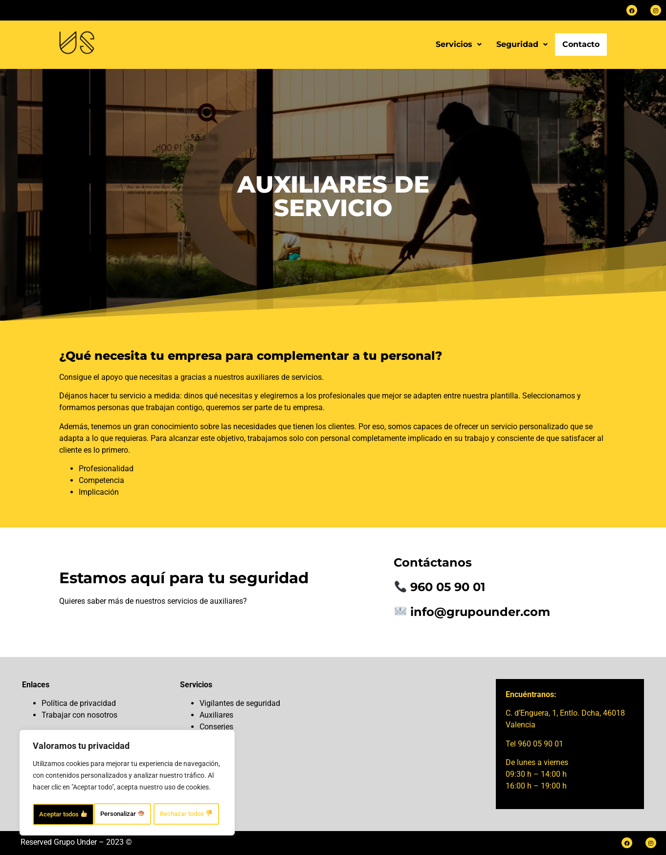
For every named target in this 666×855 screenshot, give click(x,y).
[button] (458, 44)
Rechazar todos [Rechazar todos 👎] (170, 793)
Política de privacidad (79, 703)
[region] (127, 773)
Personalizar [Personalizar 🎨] (75, 793)
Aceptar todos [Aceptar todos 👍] (127, 814)
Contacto (580, 44)
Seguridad (522, 44)
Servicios (459, 44)
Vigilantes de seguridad (240, 703)
